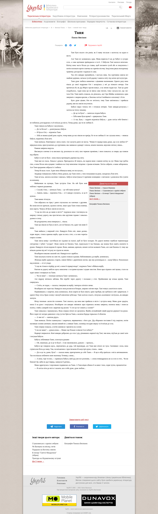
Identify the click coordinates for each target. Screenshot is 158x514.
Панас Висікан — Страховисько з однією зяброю (108, 191)
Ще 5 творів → (95, 199)
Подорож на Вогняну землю (44, 450)
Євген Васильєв (86, 488)
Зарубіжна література (64, 16)
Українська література (39, 17)
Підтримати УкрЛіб (93, 45)
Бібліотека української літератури (36, 27)
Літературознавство (99, 16)
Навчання (82, 16)
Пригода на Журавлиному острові (46, 458)
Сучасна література (116, 21)
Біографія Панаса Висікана (100, 204)
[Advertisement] (47, 85)
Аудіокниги (49, 21)
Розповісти (79, 427)
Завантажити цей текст (79, 420)
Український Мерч (121, 16)
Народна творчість (96, 21)
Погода (129, 2)
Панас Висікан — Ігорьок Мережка (102, 188)
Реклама (121, 2)
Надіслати (56, 427)
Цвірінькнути (102, 427)
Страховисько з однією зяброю (45, 444)
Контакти (112, 2)
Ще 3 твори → (38, 461)
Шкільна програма (76, 21)
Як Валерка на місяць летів (43, 447)
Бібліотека (37, 21)
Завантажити (124, 28)
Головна (61, 477)
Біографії (61, 21)
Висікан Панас (60, 27)
